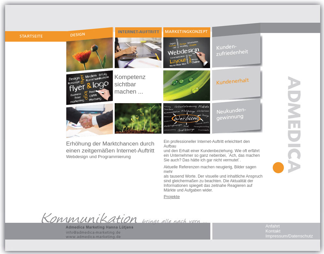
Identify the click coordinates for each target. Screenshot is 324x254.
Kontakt (272, 231)
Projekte (172, 196)
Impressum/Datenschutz (289, 235)
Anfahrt (272, 226)
